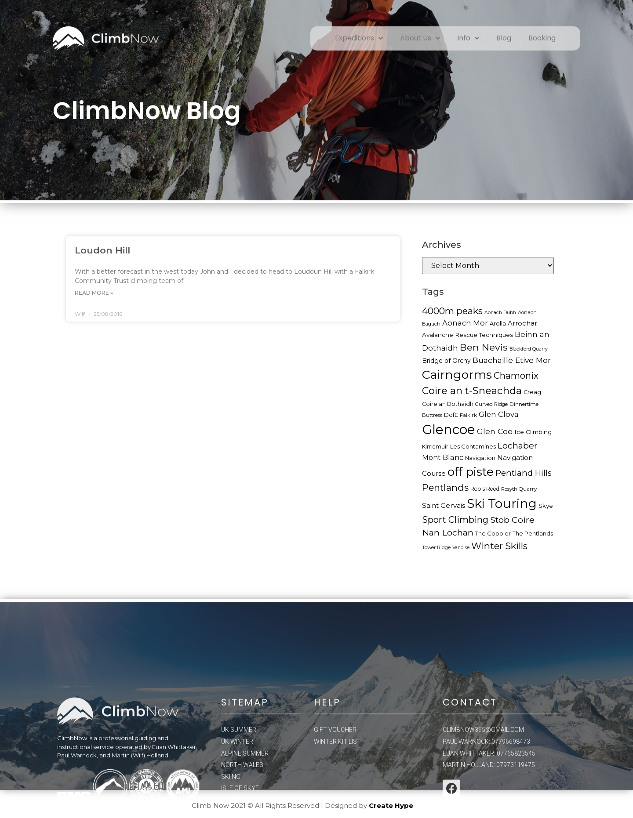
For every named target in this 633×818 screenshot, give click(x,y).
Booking (542, 38)
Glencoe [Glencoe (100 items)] (448, 429)
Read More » (94, 293)
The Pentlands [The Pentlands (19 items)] (533, 533)
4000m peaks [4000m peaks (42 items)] (452, 310)
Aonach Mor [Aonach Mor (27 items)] (465, 323)
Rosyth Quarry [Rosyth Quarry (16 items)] (519, 489)
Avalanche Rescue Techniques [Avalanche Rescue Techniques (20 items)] (467, 334)
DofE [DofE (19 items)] (451, 414)
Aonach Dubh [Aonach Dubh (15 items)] (500, 312)
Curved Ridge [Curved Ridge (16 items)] (491, 404)
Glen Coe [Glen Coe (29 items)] (495, 431)
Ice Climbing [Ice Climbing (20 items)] (533, 431)
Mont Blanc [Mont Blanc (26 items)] (442, 457)
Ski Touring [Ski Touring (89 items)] (502, 503)
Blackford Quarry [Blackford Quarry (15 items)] (528, 349)
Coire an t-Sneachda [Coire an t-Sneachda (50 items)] (472, 390)
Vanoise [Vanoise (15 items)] (460, 547)
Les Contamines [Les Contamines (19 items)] (473, 446)
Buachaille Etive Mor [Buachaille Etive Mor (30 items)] (512, 360)
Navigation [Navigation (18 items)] (480, 458)
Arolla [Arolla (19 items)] (498, 323)
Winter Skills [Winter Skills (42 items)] (499, 545)
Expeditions (359, 38)
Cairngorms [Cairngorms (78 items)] (457, 374)
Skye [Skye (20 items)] (545, 505)
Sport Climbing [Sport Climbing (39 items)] (455, 519)
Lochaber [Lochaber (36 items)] (518, 445)
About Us (420, 38)
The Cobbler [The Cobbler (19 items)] (493, 533)
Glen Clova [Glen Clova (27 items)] (499, 414)
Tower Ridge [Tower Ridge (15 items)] (436, 547)
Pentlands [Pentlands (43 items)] (445, 487)
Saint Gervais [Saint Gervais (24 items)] (443, 505)
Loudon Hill (102, 250)
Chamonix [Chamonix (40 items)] (516, 375)
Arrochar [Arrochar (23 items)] (522, 323)
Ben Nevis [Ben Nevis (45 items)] (484, 347)
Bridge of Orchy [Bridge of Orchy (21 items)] (446, 360)
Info (468, 38)
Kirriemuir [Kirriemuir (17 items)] (435, 446)
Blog (503, 38)
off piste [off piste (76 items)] (470, 471)
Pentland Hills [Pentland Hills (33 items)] (523, 473)
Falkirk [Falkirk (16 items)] (468, 415)
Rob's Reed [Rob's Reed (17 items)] (484, 488)
